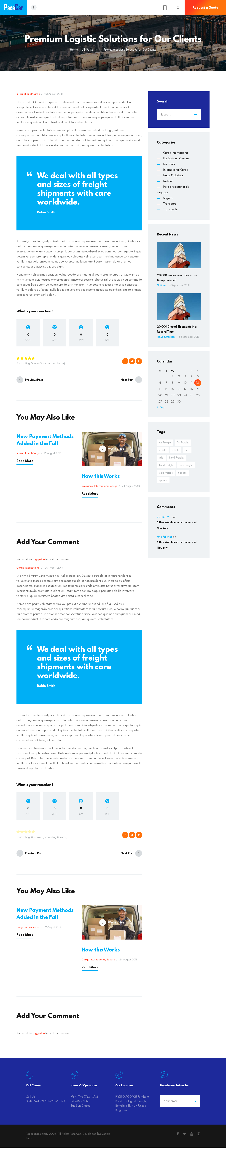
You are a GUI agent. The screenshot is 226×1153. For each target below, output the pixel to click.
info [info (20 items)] (189, 450)
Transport (169, 203)
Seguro (110, 964)
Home (74, 49)
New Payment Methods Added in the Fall (45, 440)
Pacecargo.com (36, 1139)
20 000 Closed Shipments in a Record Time (177, 329)
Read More (24, 461)
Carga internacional (28, 570)
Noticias (168, 181)
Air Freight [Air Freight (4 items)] (165, 442)
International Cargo (28, 93)
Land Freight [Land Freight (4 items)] (177, 458)
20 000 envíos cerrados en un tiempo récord (177, 277)
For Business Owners (176, 158)
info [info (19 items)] (161, 458)
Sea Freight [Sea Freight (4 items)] (188, 466)
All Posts (87, 49)
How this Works (101, 478)
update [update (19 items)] (163, 482)
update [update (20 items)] (184, 474)
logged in (39, 562)
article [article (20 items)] (163, 450)
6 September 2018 (179, 285)
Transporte (170, 209)
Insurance (87, 488)
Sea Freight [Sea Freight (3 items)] (166, 474)
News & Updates (174, 175)
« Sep (161, 407)
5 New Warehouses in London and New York (176, 528)
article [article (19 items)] (177, 450)
